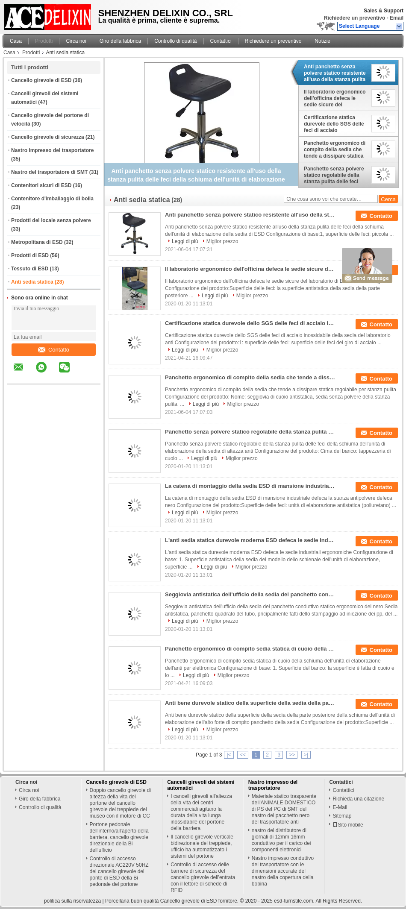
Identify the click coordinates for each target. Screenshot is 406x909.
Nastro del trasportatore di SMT (49, 172)
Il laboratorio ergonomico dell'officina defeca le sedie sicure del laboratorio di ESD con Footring (335, 98)
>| (306, 755)
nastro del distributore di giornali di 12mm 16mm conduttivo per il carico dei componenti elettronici (281, 840)
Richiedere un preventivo (354, 18)
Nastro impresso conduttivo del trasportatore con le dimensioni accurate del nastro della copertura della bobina (283, 871)
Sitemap (341, 816)
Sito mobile (347, 825)
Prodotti (44, 41)
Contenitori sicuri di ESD (41, 185)
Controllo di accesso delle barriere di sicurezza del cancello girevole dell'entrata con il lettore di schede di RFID (203, 877)
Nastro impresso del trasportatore (52, 150)
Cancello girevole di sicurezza (47, 137)
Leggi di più (185, 241)
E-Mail (339, 807)
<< (243, 755)
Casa (16, 41)
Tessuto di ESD (29, 269)
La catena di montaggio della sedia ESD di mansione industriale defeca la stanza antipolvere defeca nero (250, 486)
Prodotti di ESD (30, 255)
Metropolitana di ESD (37, 242)
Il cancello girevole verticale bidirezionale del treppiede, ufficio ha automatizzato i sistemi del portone (202, 846)
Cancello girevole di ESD (41, 80)
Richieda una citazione (358, 799)
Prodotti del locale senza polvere (51, 220)
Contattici (221, 41)
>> (292, 755)
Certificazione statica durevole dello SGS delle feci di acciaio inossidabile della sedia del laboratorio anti (334, 123)
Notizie (322, 41)
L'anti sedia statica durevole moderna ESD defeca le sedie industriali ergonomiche (250, 540)
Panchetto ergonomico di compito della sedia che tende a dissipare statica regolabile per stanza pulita (334, 149)
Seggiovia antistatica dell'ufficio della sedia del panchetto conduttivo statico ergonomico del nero (250, 594)
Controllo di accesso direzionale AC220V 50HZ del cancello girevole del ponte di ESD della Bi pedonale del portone (119, 871)
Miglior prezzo (222, 241)
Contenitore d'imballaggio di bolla (52, 199)
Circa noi (76, 41)
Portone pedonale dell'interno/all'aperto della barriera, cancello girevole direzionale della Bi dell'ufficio (119, 837)
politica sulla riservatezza (72, 901)
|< (229, 755)
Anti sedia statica (32, 282)
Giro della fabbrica (120, 41)
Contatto (53, 349)
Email (396, 18)
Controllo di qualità (175, 41)
